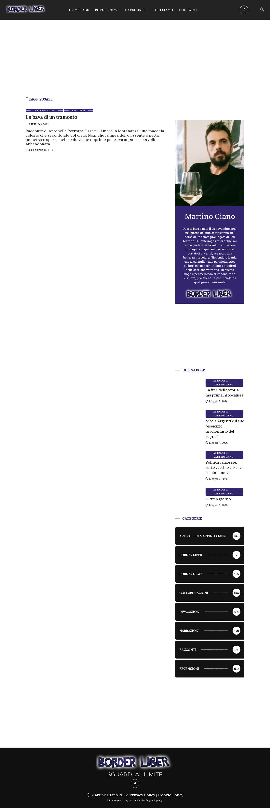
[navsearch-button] (262, 10)
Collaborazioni (44, 110)
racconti (78, 110)
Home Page (79, 10)
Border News (107, 10)
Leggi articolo (39, 150)
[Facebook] (244, 10)
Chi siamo (164, 10)
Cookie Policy (171, 794)
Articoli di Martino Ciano (223, 382)
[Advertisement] (135, 49)
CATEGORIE (137, 10)
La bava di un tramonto (51, 117)
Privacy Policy (142, 794)
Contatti (188, 10)
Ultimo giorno (218, 499)
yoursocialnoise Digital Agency (144, 800)
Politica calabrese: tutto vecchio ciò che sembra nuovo (224, 467)
